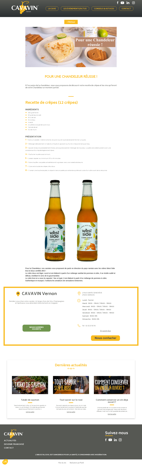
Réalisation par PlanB (77, 463)
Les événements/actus (75, 8)
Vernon (28, 12)
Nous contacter (105, 338)
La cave (52, 8)
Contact (126, 8)
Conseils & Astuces (104, 8)
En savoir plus (105, 331)
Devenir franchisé (14, 444)
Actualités (10, 440)
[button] (5, 462)
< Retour (71, 22)
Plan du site (62, 463)
